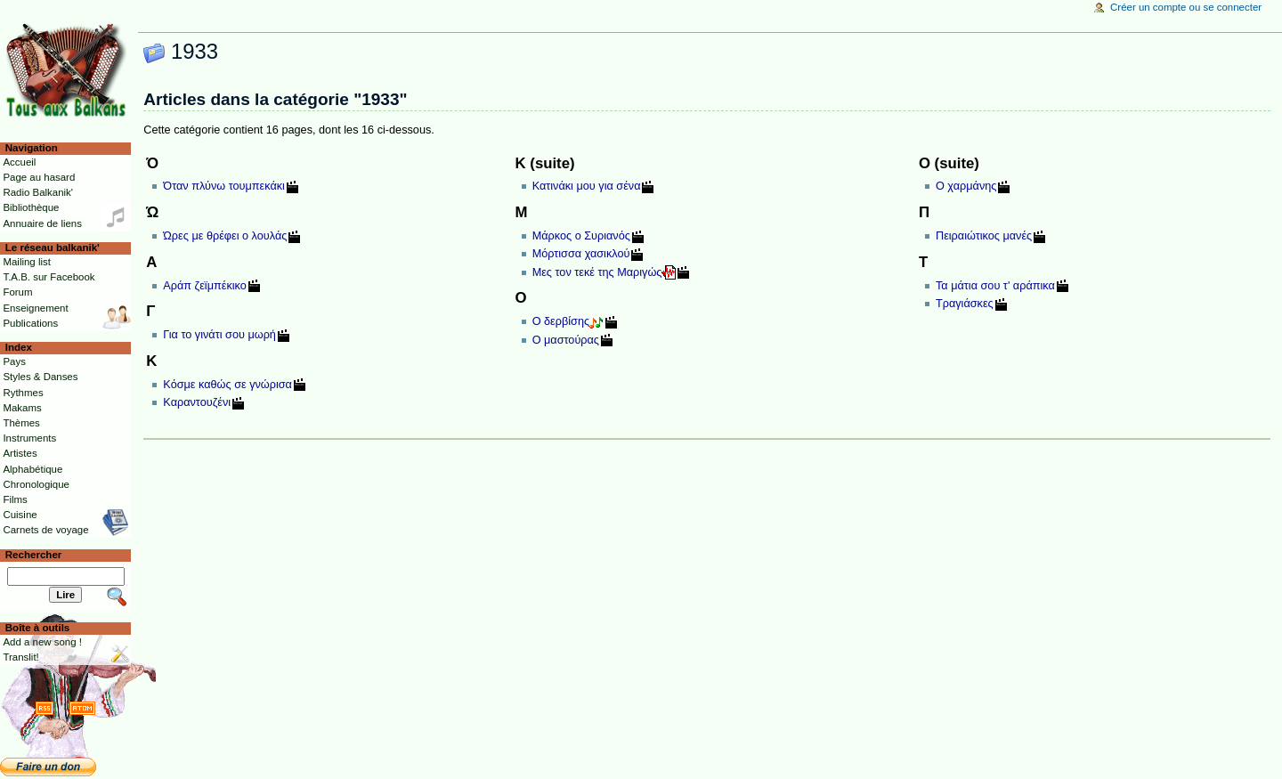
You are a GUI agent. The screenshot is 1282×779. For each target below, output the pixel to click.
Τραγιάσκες (965, 303)
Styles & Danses (40, 376)
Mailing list (26, 261)
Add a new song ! (42, 642)
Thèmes (21, 423)
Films (15, 499)
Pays (14, 361)
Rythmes (23, 392)
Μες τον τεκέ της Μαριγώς (597, 272)
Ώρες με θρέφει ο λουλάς (225, 236)
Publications (30, 323)
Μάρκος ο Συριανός (581, 236)
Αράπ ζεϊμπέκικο (205, 286)
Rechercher (33, 554)
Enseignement (35, 308)
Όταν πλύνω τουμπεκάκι (224, 186)
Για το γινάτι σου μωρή (219, 335)
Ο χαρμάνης (966, 186)
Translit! (20, 657)
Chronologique (36, 484)
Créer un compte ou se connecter (1186, 7)
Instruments (29, 438)
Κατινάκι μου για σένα (586, 186)
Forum (17, 292)
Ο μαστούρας (565, 340)
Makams (22, 407)
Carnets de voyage (45, 529)
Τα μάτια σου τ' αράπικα (995, 286)
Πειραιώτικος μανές (984, 236)
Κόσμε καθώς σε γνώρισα (227, 384)
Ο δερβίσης (560, 321)
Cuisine (20, 514)
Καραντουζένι (197, 402)
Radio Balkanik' (38, 192)
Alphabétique (32, 469)
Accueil (19, 162)
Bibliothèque (31, 207)
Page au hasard (39, 177)
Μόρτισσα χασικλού (581, 253)
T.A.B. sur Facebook (48, 277)
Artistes (20, 453)
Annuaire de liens (42, 223)
